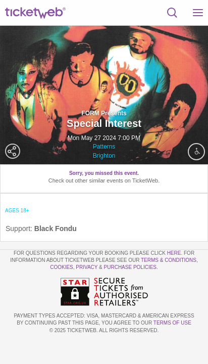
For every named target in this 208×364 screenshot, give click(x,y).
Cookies (61, 267)
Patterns (104, 146)
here (174, 253)
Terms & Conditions (168, 260)
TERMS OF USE (172, 323)
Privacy (86, 267)
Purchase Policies (130, 267)
